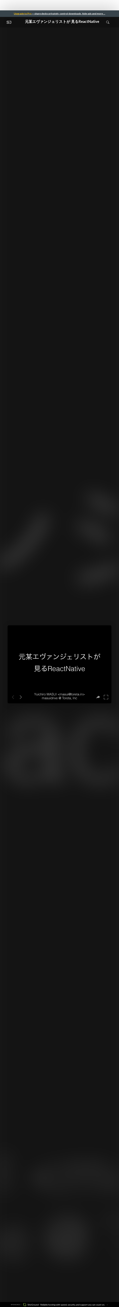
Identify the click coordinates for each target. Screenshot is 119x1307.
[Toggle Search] (107, 22)
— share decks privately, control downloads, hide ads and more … (59, 13)
